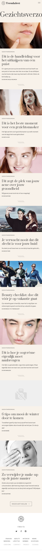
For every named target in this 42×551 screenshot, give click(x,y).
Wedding (7, 541)
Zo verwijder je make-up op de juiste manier (20, 477)
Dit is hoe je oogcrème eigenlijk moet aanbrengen (18, 357)
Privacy (26, 544)
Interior (26, 538)
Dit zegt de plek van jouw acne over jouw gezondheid (20, 185)
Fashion (9, 538)
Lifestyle (16, 541)
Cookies (35, 544)
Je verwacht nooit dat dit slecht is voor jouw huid (20, 242)
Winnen (25, 541)
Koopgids (34, 541)
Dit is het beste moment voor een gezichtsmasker (20, 125)
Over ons (7, 544)
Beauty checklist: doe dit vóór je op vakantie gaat (20, 297)
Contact (17, 544)
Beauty (17, 538)
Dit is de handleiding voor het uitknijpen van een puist (21, 60)
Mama (34, 538)
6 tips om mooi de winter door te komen (20, 416)
